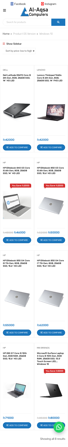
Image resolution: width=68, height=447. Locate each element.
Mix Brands (43, 347)
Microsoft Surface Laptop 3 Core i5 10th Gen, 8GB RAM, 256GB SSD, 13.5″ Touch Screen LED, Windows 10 (50, 357)
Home (6, 33)
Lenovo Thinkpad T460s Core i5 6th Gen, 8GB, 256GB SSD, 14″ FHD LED (50, 78)
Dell (5, 69)
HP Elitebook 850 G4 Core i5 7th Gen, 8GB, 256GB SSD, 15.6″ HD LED (16, 263)
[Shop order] (19, 51)
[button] (58, 427)
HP (4, 162)
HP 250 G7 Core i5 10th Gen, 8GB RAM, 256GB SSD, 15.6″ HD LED (15, 356)
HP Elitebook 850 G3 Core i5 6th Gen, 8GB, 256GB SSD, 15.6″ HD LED (50, 171)
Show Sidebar (12, 43)
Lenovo (41, 69)
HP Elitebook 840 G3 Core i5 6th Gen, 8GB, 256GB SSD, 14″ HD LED (16, 171)
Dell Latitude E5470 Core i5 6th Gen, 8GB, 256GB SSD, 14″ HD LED (17, 78)
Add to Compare (18, 147)
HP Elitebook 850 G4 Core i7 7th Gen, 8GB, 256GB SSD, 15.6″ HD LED (50, 263)
